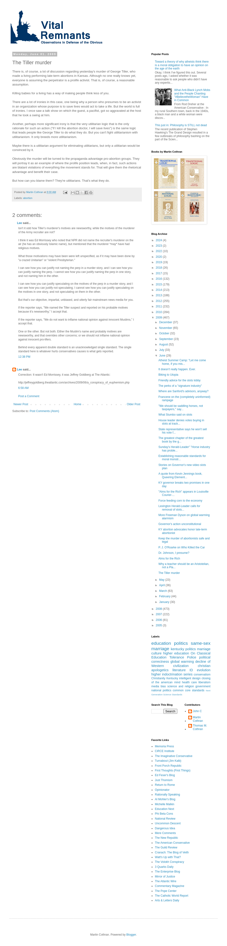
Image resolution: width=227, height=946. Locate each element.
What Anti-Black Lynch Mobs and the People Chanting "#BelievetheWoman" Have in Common (192, 95)
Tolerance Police (182, 657)
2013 (159, 295)
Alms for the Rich (169, 558)
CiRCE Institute (164, 751)
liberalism (204, 682)
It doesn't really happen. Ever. (177, 369)
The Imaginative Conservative (173, 756)
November (166, 328)
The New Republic (166, 837)
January (164, 602)
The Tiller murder (169, 573)
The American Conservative (172, 842)
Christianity (158, 678)
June (162, 355)
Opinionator (162, 789)
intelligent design (190, 678)
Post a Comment (28, 396)
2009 (159, 317)
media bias (158, 686)
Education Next (164, 809)
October (164, 333)
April (162, 585)
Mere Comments (165, 833)
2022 (159, 251)
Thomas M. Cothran (200, 727)
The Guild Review (166, 847)
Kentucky (172, 678)
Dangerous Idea (165, 828)
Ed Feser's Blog (165, 775)
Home (77, 404)
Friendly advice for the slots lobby (179, 380)
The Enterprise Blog (167, 871)
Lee (19, 223)
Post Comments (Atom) (44, 411)
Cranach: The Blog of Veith (172, 852)
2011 (159, 306)
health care (189, 682)
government (203, 686)
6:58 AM (23, 388)
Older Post (133, 404)
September (166, 339)
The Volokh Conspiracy (169, 862)
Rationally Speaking (167, 794)
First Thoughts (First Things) (172, 770)
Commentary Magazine (169, 886)
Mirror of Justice (165, 876)
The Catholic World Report (171, 895)
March (163, 591)
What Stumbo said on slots (175, 414)
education (161, 643)
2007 (159, 614)
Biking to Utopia (168, 374)
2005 (159, 625)
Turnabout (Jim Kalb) (168, 760)
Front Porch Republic (168, 765)
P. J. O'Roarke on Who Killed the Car (181, 547)
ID (191, 670)
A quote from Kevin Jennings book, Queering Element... (180, 475)
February (165, 596)
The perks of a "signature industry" (180, 385)
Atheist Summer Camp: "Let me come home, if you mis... (182, 362)
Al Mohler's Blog (165, 799)
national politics (161, 690)
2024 (159, 240)
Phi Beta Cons (164, 813)
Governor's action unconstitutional (179, 524)
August (164, 344)
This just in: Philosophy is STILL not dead (181, 125)
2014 (159, 290)
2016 (159, 278)
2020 (159, 256)
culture (156, 653)
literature (179, 670)
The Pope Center (165, 891)
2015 (159, 284)
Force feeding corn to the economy (180, 500)
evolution (203, 670)
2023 (159, 245)
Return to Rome (165, 785)
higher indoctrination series (171, 674)
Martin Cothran (198, 719)
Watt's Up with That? (168, 857)
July (162, 350)
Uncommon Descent (168, 823)
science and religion (180, 686)
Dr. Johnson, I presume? (173, 553)
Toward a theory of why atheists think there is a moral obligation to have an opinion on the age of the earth (182, 65)
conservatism (202, 674)
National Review (165, 818)
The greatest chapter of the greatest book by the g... (181, 439)
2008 (159, 609)
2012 (159, 301)
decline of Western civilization (180, 664)
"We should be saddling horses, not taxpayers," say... (180, 407)
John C (197, 711)
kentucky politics (183, 649)
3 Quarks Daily (164, 867)
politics (181, 643)
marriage (203, 649)
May (162, 579)
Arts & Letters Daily (167, 900)
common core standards (189, 690)
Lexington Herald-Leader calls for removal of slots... (179, 507)
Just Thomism (163, 780)
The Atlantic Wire (165, 881)
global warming (182, 661)
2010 (159, 312)
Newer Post (20, 404)
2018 (159, 267)
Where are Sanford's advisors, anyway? (183, 391)
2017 (159, 273)
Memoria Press (164, 746)
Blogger (131, 934)
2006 (159, 620)
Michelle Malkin (164, 804)
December (166, 322)
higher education (176, 653)
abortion (27, 198)
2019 (159, 262)
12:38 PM (24, 356)
